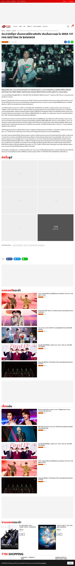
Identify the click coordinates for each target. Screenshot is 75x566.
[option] (19, 537)
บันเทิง (20, 26)
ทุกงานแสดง (8, 1)
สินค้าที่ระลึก (13, 1)
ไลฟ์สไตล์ (29, 26)
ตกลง (70, 563)
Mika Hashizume (17, 245)
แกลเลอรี (14, 30)
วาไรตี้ (18, 1)
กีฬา (24, 26)
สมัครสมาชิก (71, 1)
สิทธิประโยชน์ (22, 1)
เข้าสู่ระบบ (64, 1)
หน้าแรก (3, 1)
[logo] (6, 26)
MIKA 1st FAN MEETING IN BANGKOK (34, 245)
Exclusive (45, 26)
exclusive (8, 30)
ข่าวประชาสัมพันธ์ (37, 26)
